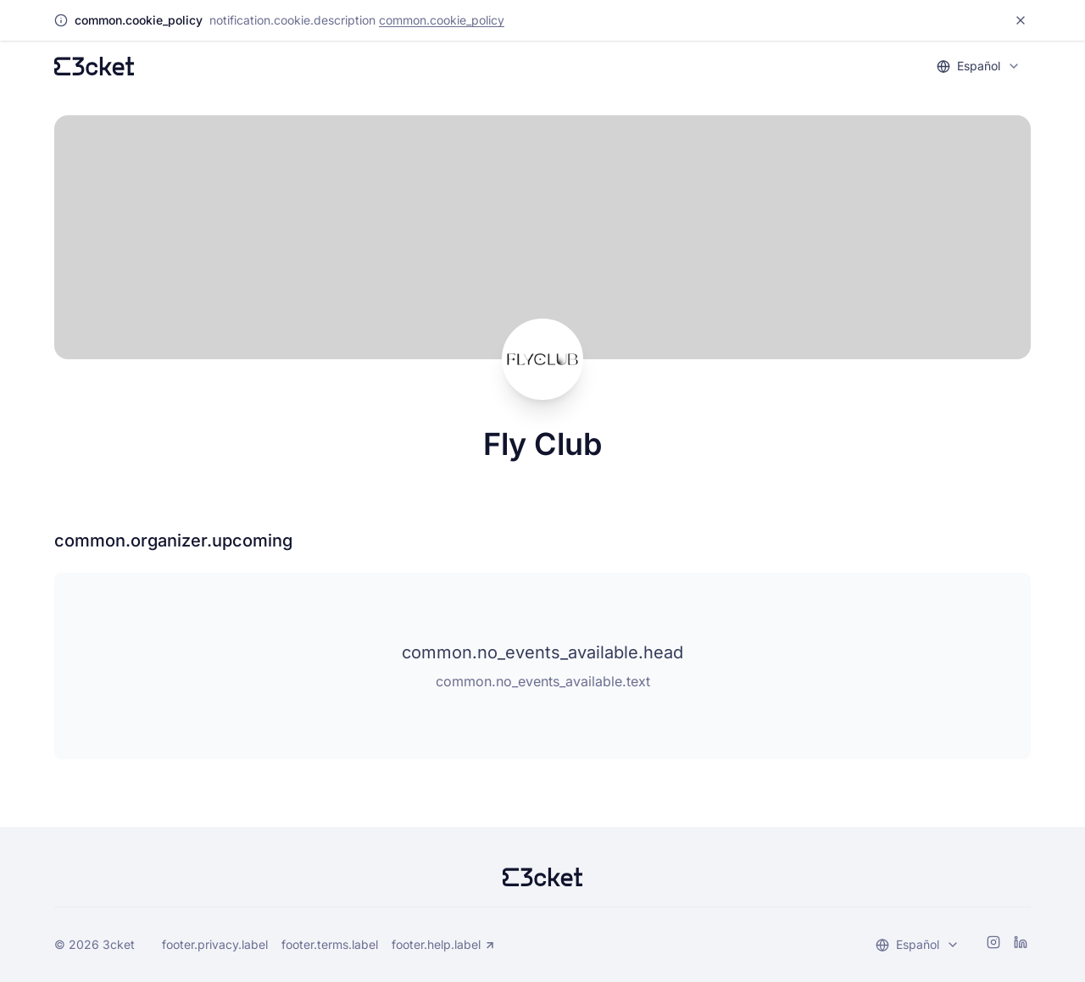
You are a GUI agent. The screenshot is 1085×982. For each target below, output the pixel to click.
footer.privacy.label (215, 944)
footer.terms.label (329, 944)
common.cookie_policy (441, 20)
